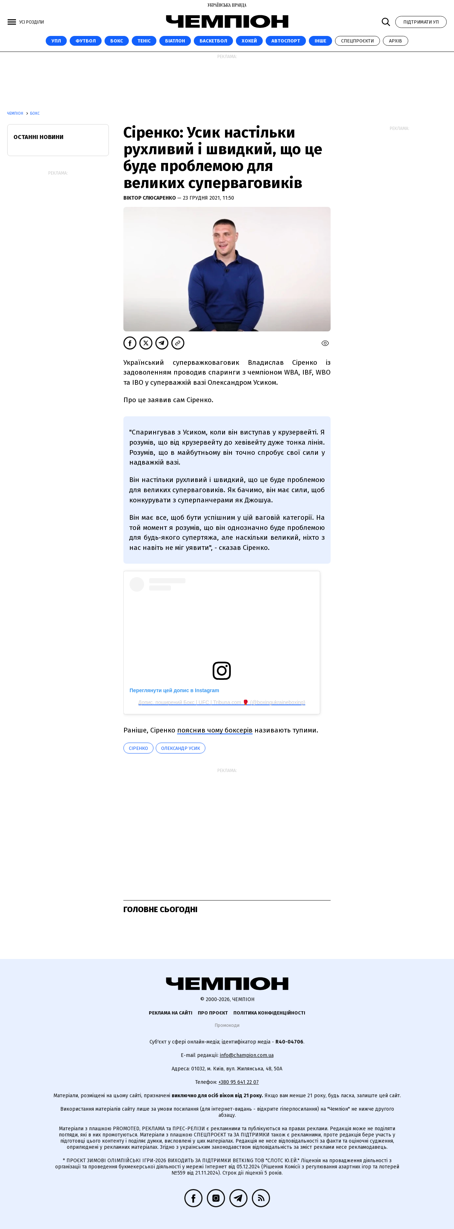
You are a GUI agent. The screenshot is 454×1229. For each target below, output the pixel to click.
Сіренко (138, 748)
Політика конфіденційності (269, 1013)
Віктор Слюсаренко (150, 198)
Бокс (116, 41)
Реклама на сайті (170, 1013)
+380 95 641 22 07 (238, 1082)
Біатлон (175, 41)
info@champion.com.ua (247, 1055)
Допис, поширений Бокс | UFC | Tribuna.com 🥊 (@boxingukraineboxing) (222, 702)
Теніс (144, 41)
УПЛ (56, 41)
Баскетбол (213, 41)
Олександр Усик (180, 748)
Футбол (85, 41)
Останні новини (38, 137)
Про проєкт (213, 1013)
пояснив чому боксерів (215, 730)
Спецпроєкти (357, 41)
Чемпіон (15, 113)
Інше (320, 41)
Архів (395, 41)
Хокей (249, 41)
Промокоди (227, 1025)
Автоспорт (285, 41)
